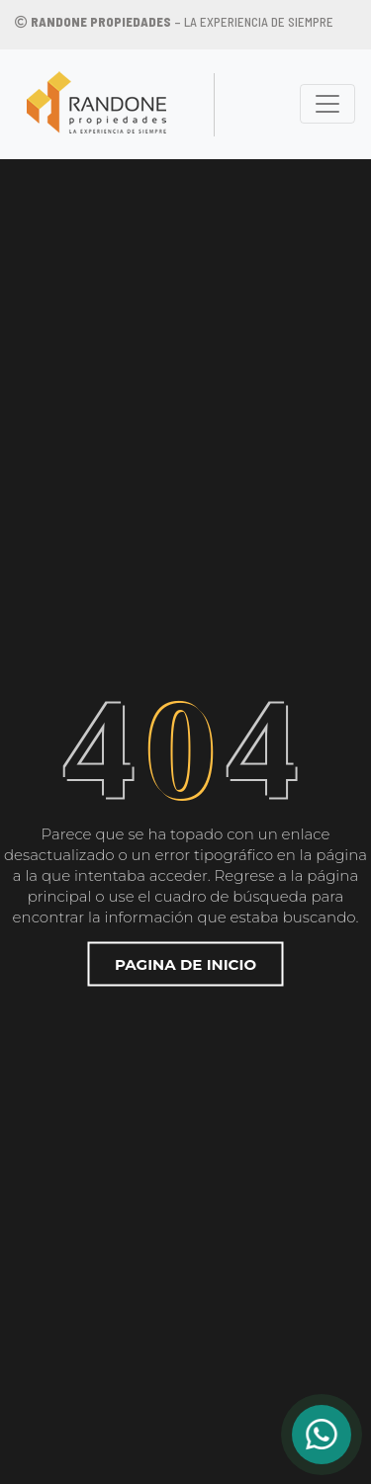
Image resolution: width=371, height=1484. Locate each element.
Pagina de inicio (185, 963)
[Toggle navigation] (327, 104)
